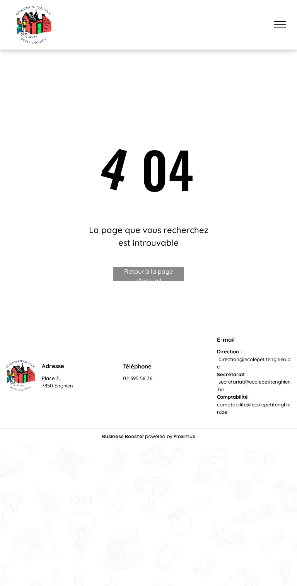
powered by (158, 436)
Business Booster (123, 436)
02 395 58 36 (137, 378)
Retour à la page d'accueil (148, 274)
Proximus (184, 436)
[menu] (280, 25)
